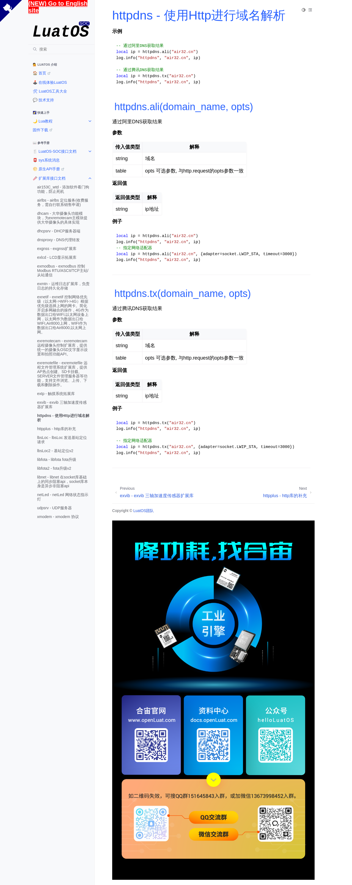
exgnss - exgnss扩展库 (56, 248)
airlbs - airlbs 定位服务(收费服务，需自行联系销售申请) (62, 202)
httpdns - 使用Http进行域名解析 (63, 417)
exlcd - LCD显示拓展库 (56, 257)
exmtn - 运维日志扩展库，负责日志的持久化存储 (63, 286)
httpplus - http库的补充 (56, 429)
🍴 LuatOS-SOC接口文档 (54, 151)
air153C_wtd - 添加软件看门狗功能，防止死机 (63, 189)
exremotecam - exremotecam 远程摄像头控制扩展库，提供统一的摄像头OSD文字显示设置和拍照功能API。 (62, 347)
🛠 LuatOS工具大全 (50, 91)
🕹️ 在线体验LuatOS (50, 82)
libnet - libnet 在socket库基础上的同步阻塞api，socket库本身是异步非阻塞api (62, 481)
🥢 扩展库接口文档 (49, 178)
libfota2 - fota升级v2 (54, 468)
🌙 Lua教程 (43, 121)
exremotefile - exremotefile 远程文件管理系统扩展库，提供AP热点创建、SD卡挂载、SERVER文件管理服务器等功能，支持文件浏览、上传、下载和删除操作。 (62, 374)
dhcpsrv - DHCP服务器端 (58, 231)
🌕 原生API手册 (46, 169)
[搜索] (61, 49)
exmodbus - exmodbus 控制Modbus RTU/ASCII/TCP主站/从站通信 (62, 270)
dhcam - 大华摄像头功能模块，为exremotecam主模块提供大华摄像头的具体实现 (62, 217)
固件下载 (40, 130)
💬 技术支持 (43, 100)
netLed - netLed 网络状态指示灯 (62, 496)
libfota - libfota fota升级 (56, 459)
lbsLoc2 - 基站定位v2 (55, 451)
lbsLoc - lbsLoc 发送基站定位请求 (62, 439)
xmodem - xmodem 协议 (58, 516)
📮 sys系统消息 (46, 160)
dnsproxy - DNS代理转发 (58, 240)
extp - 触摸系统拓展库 (56, 393)
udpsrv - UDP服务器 (54, 508)
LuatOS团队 (143, 511)
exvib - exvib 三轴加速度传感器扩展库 (62, 404)
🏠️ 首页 (39, 73)
